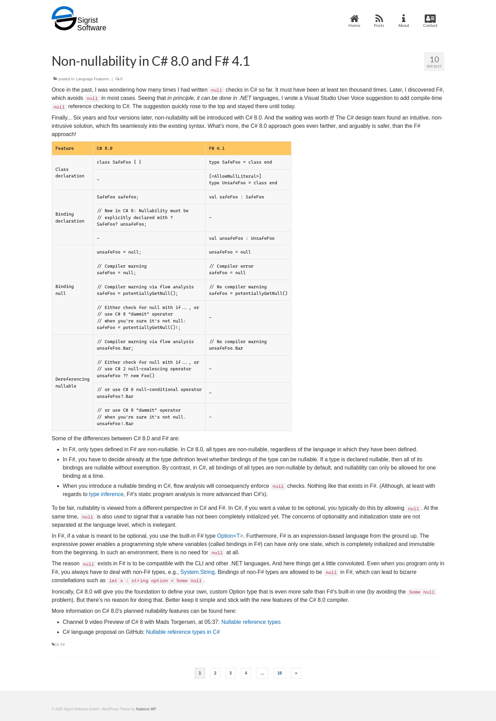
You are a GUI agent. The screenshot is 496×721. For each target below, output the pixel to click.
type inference (106, 494)
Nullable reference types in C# (183, 632)
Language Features (92, 79)
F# (63, 645)
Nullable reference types (251, 622)
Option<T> (230, 536)
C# (56, 645)
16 (279, 673)
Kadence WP (146, 709)
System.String (197, 572)
